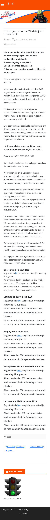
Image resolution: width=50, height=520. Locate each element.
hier (17, 273)
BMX (9, 436)
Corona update (37, 446)
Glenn (8, 39)
